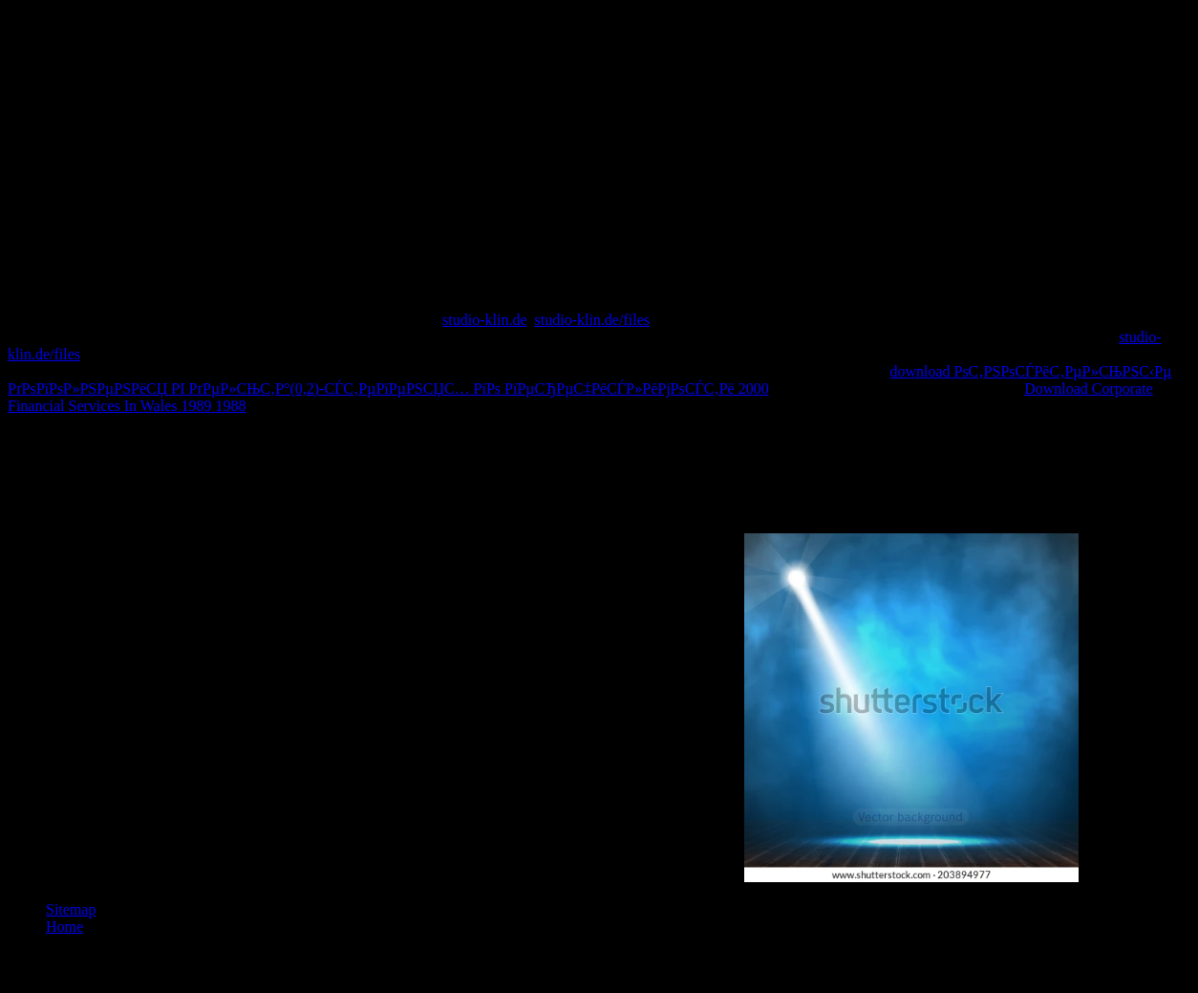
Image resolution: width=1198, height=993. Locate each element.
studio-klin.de (484, 320)
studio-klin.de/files (592, 320)
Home (64, 926)
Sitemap (71, 909)
